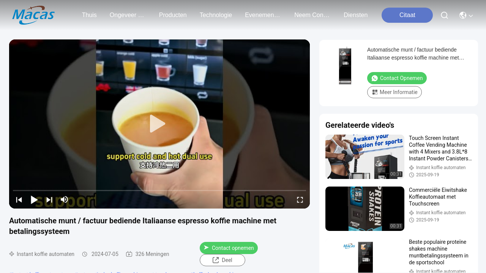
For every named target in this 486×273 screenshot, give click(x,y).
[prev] (19, 199)
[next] (49, 199)
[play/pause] (34, 199)
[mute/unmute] (64, 199)
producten (173, 15)
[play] (159, 124)
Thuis (89, 15)
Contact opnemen (229, 248)
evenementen (263, 15)
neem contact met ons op (312, 15)
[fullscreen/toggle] (300, 199)
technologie (216, 15)
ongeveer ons (128, 15)
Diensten (356, 15)
